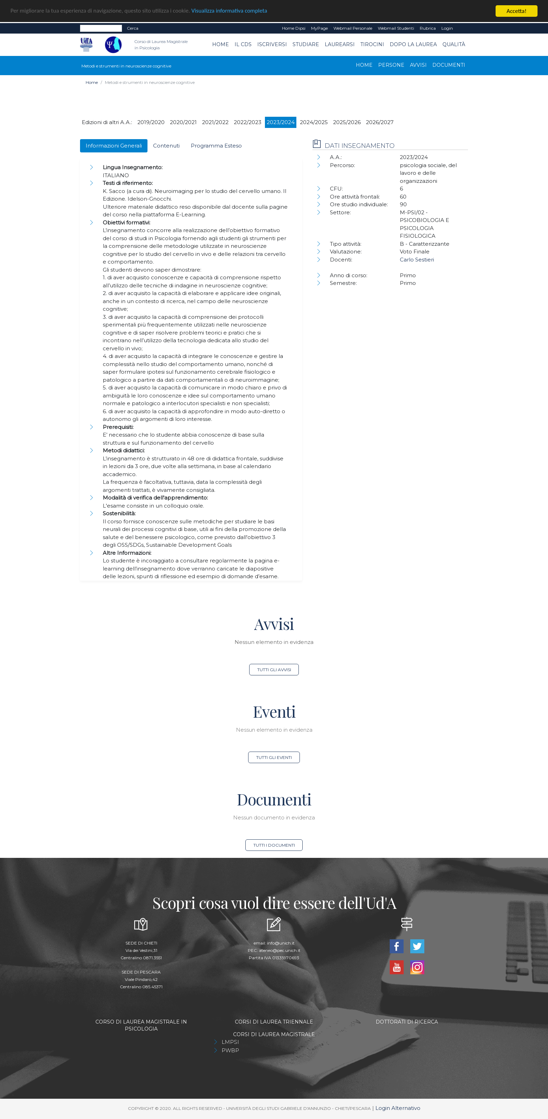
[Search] (101, 28)
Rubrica (428, 28)
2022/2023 (247, 122)
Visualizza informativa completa (230, 11)
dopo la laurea (413, 44)
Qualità (453, 44)
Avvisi (418, 65)
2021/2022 (215, 122)
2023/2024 (281, 122)
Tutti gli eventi (274, 757)
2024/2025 (314, 122)
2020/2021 (183, 122)
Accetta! (517, 11)
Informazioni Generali (114, 145)
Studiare (306, 44)
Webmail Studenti (396, 28)
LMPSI (230, 1042)
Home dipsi (293, 28)
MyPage (319, 28)
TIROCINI (372, 44)
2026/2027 (380, 122)
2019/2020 (151, 122)
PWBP (230, 1050)
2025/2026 (347, 122)
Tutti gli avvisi (274, 669)
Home (220, 44)
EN (462, 28)
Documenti (448, 65)
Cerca (132, 28)
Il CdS (243, 44)
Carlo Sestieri (417, 259)
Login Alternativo (397, 1108)
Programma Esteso (216, 145)
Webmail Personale (352, 28)
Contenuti (166, 145)
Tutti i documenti (274, 845)
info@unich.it (281, 943)
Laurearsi (340, 44)
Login (447, 28)
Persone (391, 65)
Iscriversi (272, 44)
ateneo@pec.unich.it (280, 950)
